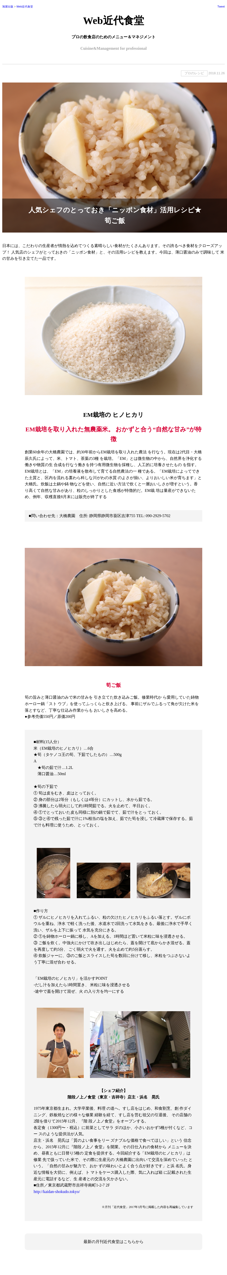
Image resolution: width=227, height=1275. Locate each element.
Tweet (221, 6)
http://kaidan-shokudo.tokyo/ (57, 1191)
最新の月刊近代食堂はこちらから (114, 1241)
